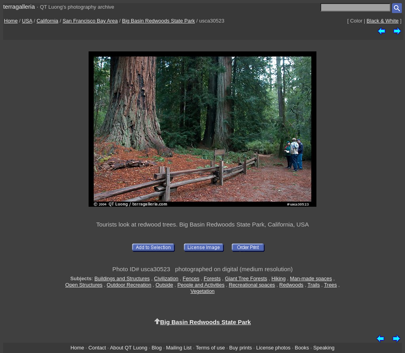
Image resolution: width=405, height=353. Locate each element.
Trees (330, 285)
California (47, 21)
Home (11, 21)
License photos (273, 348)
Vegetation (202, 291)
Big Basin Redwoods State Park (158, 21)
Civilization (166, 278)
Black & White (383, 21)
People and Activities (201, 285)
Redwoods (291, 285)
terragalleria (19, 6)
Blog (156, 348)
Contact (97, 348)
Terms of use (210, 348)
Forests (212, 278)
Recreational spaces (252, 285)
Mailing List (179, 348)
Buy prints (240, 348)
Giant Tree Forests (246, 278)
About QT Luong (128, 348)
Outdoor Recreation (129, 285)
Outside (164, 285)
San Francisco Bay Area (89, 21)
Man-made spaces (311, 278)
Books (302, 348)
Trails (314, 285)
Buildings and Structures (122, 278)
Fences (191, 278)
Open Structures (83, 285)
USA (27, 21)
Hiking (278, 278)
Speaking (324, 348)
